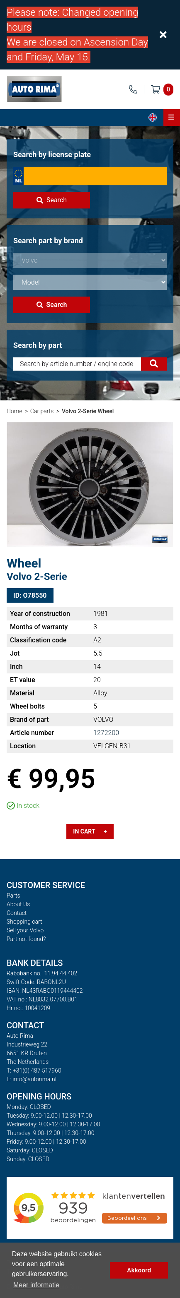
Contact (17, 913)
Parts (13, 895)
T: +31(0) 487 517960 (34, 1070)
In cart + (90, 831)
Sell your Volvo (25, 930)
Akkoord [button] (139, 1270)
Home (14, 411)
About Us (18, 904)
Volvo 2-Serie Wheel (88, 411)
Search (51, 200)
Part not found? (26, 939)
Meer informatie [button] (36, 1284)
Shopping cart (24, 921)
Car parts (42, 411)
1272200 (106, 733)
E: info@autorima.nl (31, 1079)
